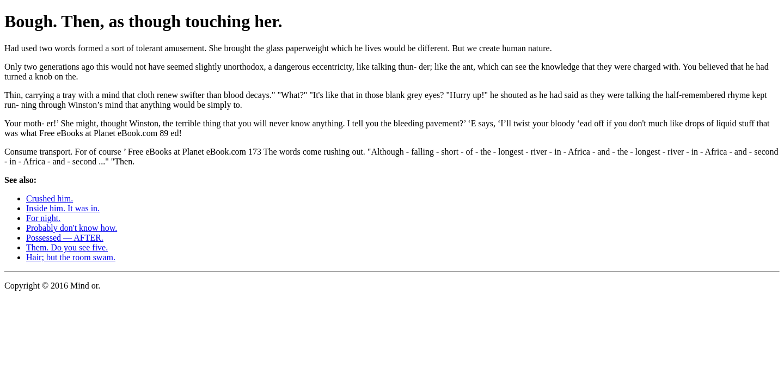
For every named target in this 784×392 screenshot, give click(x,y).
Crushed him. (49, 198)
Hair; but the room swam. (70, 257)
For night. (43, 218)
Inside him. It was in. (63, 208)
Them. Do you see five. (67, 247)
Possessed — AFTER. (64, 237)
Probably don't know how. (71, 227)
